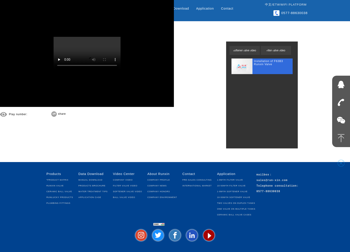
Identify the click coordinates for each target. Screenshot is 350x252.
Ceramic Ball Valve (59, 191)
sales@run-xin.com (272, 180)
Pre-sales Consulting (197, 179)
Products (53, 174)
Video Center (124, 174)
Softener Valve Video (244, 50)
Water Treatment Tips (93, 191)
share (62, 113)
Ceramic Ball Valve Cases (234, 214)
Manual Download (90, 179)
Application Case (89, 197)
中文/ (269, 4)
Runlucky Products (59, 197)
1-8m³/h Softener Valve (232, 191)
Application (205, 8)
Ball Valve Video (124, 197)
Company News (157, 185)
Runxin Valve (55, 185)
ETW (276, 4)
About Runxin (158, 174)
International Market (197, 185)
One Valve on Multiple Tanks (236, 208)
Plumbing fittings (58, 202)
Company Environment (162, 197)
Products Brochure (92, 185)
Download (181, 8)
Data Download (91, 174)
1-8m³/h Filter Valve (230, 179)
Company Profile (158, 179)
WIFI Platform (293, 4)
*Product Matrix (57, 179)
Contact (227, 8)
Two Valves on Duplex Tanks (236, 202)
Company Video (123, 179)
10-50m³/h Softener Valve (233, 197)
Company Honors (158, 191)
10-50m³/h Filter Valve (231, 185)
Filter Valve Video (276, 50)
